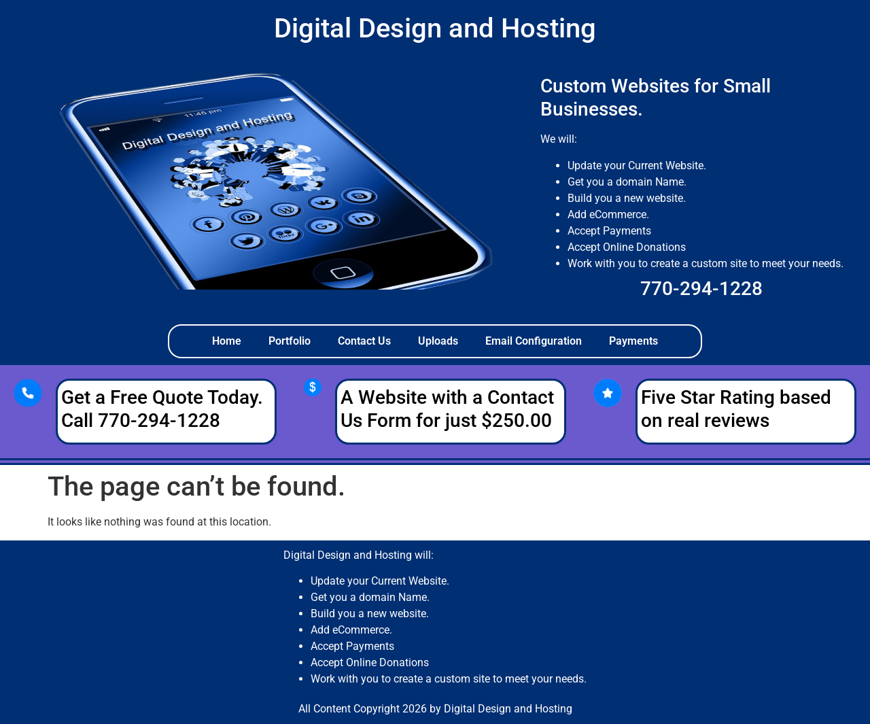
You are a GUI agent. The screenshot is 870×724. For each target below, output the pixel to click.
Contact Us (364, 340)
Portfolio (289, 340)
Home (226, 340)
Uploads (438, 340)
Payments (633, 340)
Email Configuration (533, 340)
